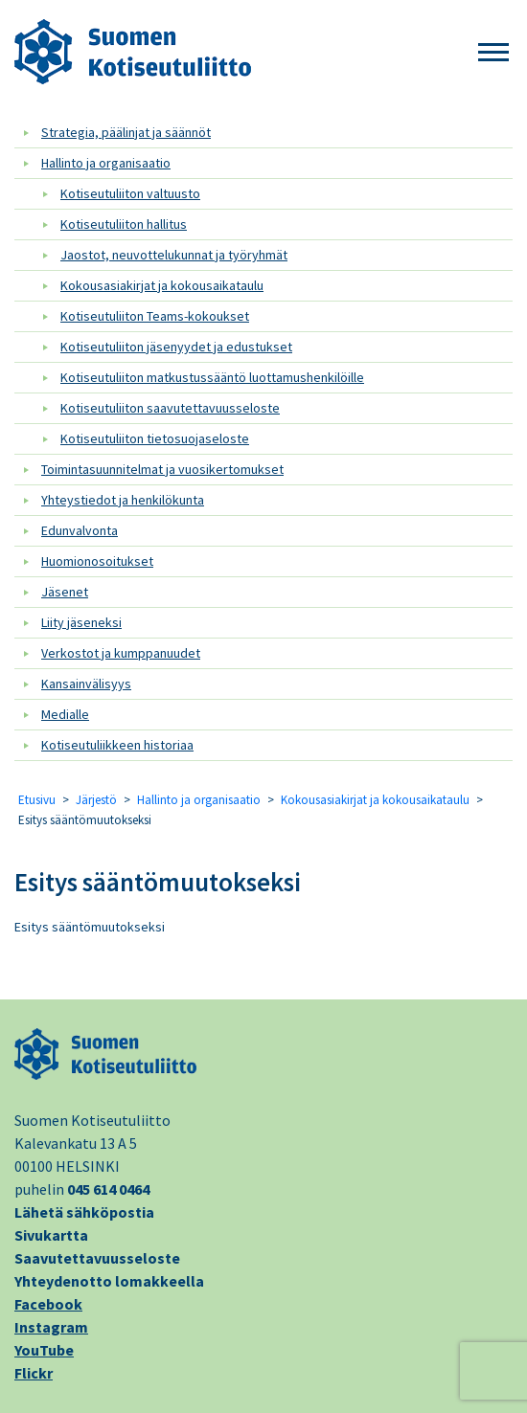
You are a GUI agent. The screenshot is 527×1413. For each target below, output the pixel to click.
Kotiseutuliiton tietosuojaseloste (154, 438)
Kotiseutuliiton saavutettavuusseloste (170, 407)
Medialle (65, 714)
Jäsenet (64, 591)
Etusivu (37, 800)
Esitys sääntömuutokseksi (157, 881)
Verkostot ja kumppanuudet (120, 653)
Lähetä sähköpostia (84, 1212)
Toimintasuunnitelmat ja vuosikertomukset (162, 469)
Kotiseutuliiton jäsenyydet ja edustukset (176, 346)
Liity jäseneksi (81, 622)
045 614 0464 (108, 1189)
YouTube (44, 1349)
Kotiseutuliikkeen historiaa (117, 744)
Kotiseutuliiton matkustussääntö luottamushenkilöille (212, 377)
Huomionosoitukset (97, 561)
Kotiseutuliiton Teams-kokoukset (154, 316)
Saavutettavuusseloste (97, 1257)
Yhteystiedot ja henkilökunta (122, 499)
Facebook (48, 1303)
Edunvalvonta (79, 530)
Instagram (51, 1326)
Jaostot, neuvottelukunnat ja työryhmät (173, 254)
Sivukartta (51, 1235)
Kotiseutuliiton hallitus (123, 224)
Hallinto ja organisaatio (106, 162)
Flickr (33, 1372)
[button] (493, 53)
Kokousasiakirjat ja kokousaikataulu (162, 285)
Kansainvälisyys (86, 683)
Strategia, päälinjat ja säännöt (126, 132)
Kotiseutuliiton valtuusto (130, 193)
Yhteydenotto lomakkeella (109, 1280)
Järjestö (96, 800)
